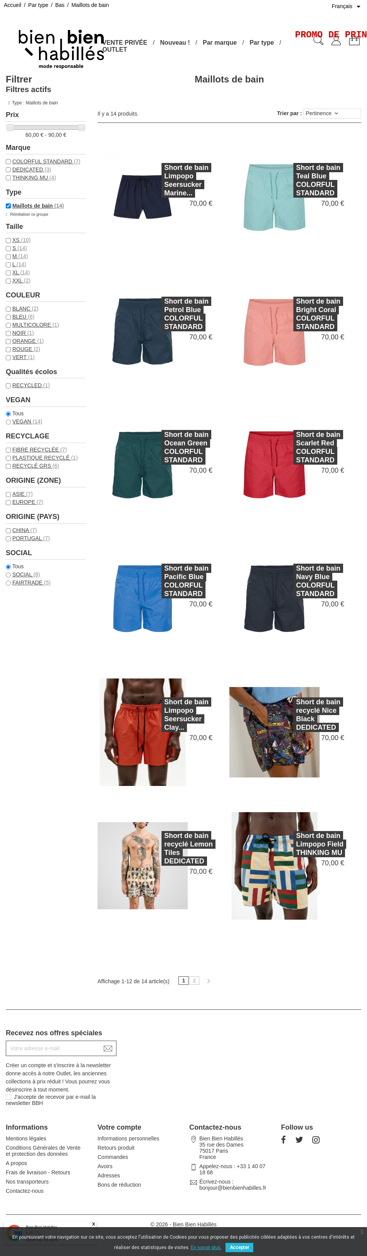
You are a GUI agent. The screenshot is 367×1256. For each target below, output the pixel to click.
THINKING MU (34, 178)
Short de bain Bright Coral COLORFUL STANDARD (303, 314)
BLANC (25, 309)
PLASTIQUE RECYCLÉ (45, 458)
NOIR (23, 333)
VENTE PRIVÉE (124, 42)
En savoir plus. (206, 1247)
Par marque (220, 42)
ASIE (22, 494)
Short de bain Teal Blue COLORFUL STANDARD (318, 180)
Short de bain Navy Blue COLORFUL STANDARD (303, 581)
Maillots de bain (38, 206)
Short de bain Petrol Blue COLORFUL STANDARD (171, 314)
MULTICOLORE (35, 325)
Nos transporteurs (27, 1182)
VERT (23, 357)
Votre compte (119, 1127)
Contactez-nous (25, 1191)
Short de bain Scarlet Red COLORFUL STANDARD (303, 447)
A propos (16, 1163)
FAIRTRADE (31, 582)
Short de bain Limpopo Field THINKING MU (304, 844)
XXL (21, 280)
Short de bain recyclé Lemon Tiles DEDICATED (173, 848)
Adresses (109, 1175)
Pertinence (323, 113)
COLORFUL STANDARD (46, 161)
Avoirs (105, 1166)
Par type (261, 42)
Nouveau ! (175, 42)
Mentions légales (26, 1138)
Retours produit (116, 1148)
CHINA (24, 530)
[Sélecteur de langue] (347, 6)
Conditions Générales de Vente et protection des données (43, 1151)
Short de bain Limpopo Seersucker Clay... (171, 714)
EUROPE (27, 502)
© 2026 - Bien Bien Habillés (183, 1224)
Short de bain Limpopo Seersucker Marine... (186, 180)
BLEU (23, 317)
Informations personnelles (128, 1138)
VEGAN (27, 421)
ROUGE (26, 349)
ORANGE (28, 341)
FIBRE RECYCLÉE (39, 450)
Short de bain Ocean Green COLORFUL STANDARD (171, 447)
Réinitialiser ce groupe (29, 214)
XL (21, 272)
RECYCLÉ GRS (35, 466)
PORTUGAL (31, 538)
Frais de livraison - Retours (38, 1172)
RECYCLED (31, 385)
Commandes (113, 1157)
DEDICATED (31, 169)
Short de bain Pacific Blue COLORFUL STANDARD (171, 581)
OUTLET (114, 49)
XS (21, 240)
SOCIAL (26, 574)
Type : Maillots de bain (35, 103)
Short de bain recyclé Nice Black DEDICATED (303, 714)
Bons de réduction (119, 1185)
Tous (18, 413)
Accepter (239, 1247)
